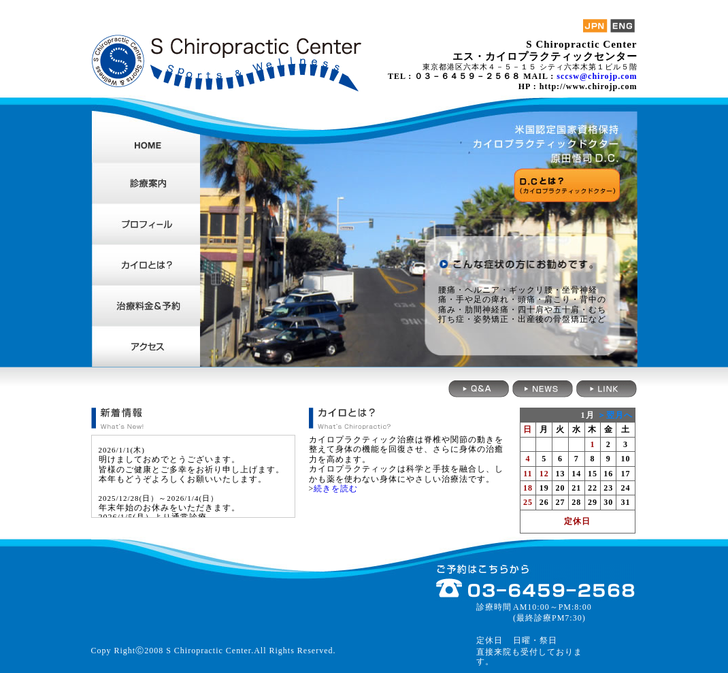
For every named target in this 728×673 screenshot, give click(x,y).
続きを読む (336, 488)
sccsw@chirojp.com (597, 76)
